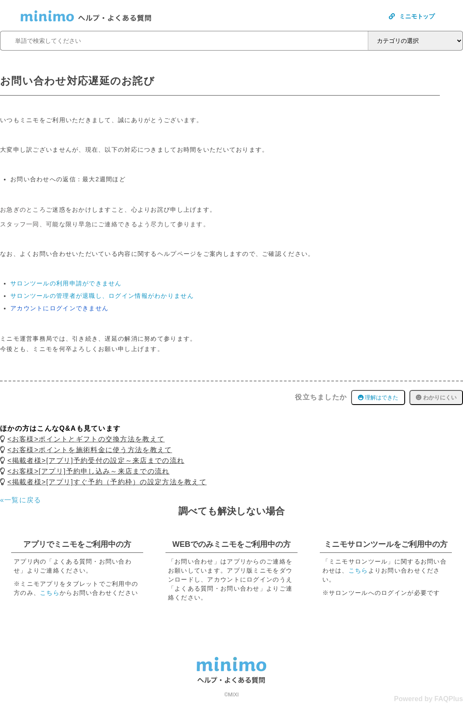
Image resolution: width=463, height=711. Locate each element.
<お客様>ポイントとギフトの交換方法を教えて (86, 439)
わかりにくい (436, 397)
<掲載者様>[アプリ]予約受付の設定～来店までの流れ (95, 460)
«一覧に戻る (21, 500)
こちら (50, 592)
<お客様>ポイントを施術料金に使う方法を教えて (89, 449)
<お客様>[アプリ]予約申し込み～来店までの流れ (88, 471)
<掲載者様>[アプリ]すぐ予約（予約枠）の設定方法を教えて (107, 482)
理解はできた (378, 397)
